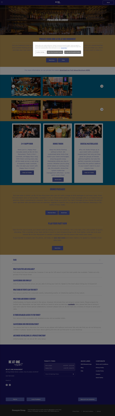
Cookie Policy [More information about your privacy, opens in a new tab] (64, 48)
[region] (58, 49)
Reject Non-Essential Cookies (55, 52)
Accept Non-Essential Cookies (72, 52)
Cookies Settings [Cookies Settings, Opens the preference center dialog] (40, 52)
